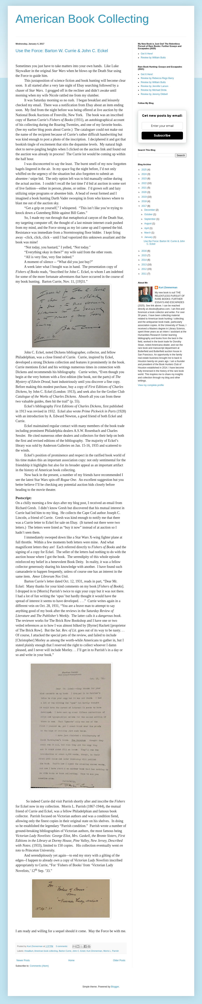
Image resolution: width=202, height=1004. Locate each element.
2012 (144, 269)
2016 (144, 251)
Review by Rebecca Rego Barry (157, 78)
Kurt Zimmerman (94, 951)
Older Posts (119, 960)
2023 (144, 178)
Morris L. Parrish (111, 951)
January (148, 237)
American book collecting (46, 951)
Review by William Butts (153, 57)
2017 (144, 206)
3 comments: (62, 946)
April (147, 228)
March (148, 232)
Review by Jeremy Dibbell (154, 94)
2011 (144, 273)
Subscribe (162, 135)
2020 (144, 192)
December (150, 210)
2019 (144, 197)
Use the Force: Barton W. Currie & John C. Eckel (62, 50)
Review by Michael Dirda (153, 90)
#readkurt (28, 951)
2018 (144, 201)
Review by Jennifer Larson (154, 86)
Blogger (115, 986)
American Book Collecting (82, 18)
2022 (144, 183)
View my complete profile (151, 385)
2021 (144, 187)
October (148, 214)
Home (71, 960)
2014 (144, 260)
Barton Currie (65, 951)
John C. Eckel (78, 951)
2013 (144, 264)
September (150, 219)
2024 (144, 174)
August (148, 223)
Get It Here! (147, 53)
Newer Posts (23, 960)
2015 (144, 255)
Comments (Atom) (39, 966)
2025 (144, 169)
